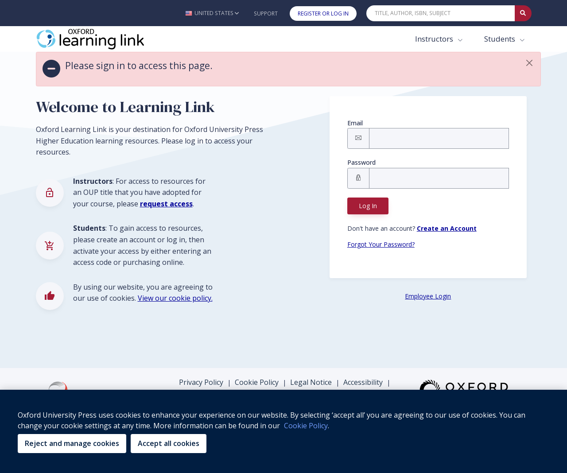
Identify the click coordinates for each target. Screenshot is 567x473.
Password (361, 162)
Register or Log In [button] (323, 13)
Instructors (435, 39)
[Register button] (447, 228)
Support (266, 13)
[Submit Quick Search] (523, 13)
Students (500, 39)
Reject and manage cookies (72, 443)
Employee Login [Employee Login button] (428, 296)
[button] (212, 13)
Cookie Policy (257, 382)
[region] (283, 431)
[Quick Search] (440, 13)
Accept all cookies (168, 443)
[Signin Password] (439, 178)
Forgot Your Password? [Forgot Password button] (381, 244)
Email (355, 123)
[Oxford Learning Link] (102, 39)
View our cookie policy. (175, 298)
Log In (368, 206)
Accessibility (363, 382)
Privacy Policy (201, 382)
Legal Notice (311, 382)
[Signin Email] (439, 138)
